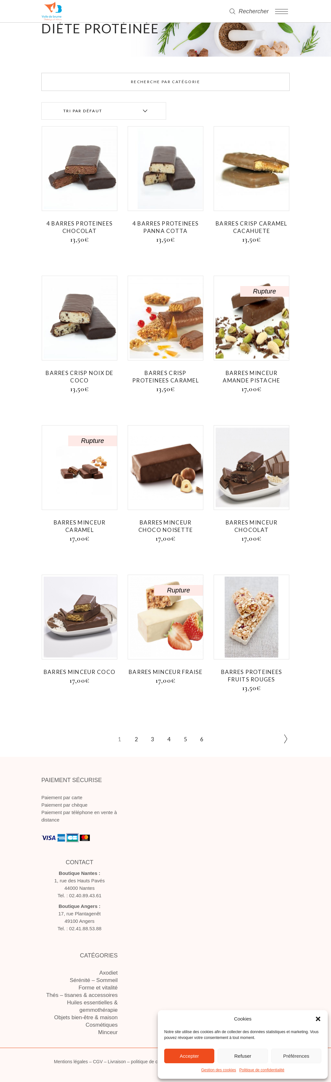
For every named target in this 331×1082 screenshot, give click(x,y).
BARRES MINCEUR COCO (79, 671)
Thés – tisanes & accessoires (82, 995)
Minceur (108, 1032)
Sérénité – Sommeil (94, 980)
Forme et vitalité (98, 988)
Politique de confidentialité (261, 1070)
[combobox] (104, 111)
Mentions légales (71, 1061)
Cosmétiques (102, 1025)
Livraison (117, 1061)
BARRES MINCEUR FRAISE (165, 671)
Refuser (242, 1056)
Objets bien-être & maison (86, 1017)
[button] (318, 1019)
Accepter (189, 1056)
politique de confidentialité (157, 1061)
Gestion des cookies (218, 1070)
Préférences (296, 1056)
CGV (97, 1061)
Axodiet (108, 973)
